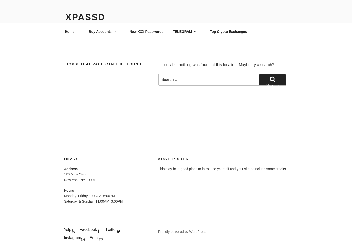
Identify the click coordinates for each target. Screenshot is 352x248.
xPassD (85, 17)
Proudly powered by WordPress (182, 232)
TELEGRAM (185, 32)
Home (70, 32)
